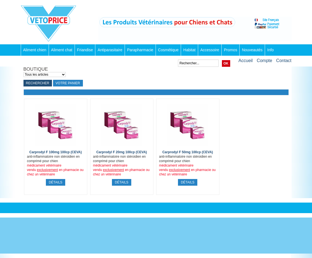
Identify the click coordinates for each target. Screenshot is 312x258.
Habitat (189, 50)
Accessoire (209, 50)
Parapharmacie (140, 50)
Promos (230, 50)
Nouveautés (252, 50)
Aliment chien (34, 50)
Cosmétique (168, 50)
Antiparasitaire (110, 50)
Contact (283, 60)
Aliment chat (61, 50)
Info (270, 50)
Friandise (85, 50)
